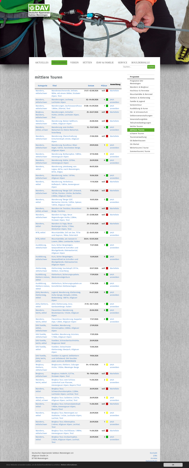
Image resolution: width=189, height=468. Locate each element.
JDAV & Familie (105, 62)
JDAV (38, 292)
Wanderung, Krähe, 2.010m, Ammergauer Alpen (63, 161)
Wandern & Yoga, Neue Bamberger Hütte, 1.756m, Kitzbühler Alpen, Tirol (63, 226)
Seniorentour (136, 105)
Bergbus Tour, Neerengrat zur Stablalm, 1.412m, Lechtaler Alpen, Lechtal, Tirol (67, 415)
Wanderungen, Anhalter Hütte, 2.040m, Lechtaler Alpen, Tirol (65, 115)
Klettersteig (41, 268)
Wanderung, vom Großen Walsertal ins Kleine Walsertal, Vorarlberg (65, 130)
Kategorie (42, 86)
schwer (45, 130)
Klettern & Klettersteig (140, 98)
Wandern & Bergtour (139, 87)
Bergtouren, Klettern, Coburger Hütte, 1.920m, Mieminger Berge (65, 365)
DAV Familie (41, 325)
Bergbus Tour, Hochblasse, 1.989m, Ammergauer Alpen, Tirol (67, 431)
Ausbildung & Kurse (139, 108)
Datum (91, 86)
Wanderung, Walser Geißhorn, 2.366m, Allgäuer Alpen (65, 122)
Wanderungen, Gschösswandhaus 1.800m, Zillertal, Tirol (67, 107)
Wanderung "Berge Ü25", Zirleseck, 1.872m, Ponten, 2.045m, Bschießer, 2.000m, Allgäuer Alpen (66, 193)
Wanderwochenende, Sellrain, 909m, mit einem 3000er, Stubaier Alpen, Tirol (66, 93)
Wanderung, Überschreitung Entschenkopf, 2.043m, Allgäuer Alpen (65, 139)
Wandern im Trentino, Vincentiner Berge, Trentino (66, 209)
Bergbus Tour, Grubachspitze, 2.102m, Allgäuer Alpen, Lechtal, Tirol (65, 439)
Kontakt (153, 453)
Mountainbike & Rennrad (141, 94)
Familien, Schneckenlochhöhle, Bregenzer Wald (65, 341)
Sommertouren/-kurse (140, 151)
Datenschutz (151, 461)
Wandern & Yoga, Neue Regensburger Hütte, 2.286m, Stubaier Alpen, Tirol (64, 217)
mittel (38, 130)
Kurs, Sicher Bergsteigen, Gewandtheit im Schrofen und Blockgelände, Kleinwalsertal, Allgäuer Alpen (65, 249)
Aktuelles (41, 62)
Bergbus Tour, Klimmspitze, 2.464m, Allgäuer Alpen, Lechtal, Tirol (66, 424)
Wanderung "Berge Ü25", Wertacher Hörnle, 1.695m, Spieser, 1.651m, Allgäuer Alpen (67, 202)
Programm (59, 62)
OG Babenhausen (137, 140)
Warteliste (114, 90)
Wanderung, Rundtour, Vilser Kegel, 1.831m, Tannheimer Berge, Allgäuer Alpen (66, 148)
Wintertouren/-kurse (139, 148)
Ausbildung (41, 245)
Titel (54, 86)
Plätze (104, 86)
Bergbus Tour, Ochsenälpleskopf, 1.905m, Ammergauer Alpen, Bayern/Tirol (66, 406)
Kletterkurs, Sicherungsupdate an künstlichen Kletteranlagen (67, 284)
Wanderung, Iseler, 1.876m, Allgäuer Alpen (63, 176)
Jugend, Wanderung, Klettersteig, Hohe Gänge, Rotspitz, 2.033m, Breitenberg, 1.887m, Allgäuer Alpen (66, 296)
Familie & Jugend (137, 101)
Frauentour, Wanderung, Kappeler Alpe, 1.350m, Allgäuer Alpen (67, 320)
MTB (37, 232)
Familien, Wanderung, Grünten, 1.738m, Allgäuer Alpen (65, 335)
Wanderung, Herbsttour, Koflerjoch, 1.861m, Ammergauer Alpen (65, 184)
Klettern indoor (42, 277)
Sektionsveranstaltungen (141, 115)
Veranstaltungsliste (138, 119)
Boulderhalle (140, 62)
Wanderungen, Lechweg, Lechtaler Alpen (62, 100)
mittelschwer (41, 93)
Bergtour (39, 112)
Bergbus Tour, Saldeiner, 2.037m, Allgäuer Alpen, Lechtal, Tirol (66, 398)
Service (122, 62)
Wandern (40, 90)
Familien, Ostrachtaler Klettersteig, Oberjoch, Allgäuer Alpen (65, 349)
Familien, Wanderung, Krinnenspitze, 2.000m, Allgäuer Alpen (65, 328)
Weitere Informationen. (69, 465)
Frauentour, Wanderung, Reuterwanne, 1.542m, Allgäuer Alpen (65, 313)
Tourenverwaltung (138, 137)
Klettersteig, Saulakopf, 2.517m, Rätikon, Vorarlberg (65, 269)
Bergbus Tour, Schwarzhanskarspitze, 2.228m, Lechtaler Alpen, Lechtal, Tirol (65, 391)
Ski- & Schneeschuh (139, 112)
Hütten (87, 62)
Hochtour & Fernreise (139, 90)
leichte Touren (136, 126)
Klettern (44, 304)
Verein (74, 62)
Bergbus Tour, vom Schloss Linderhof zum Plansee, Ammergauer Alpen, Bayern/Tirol (66, 382)
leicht (38, 313)
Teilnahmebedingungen (140, 123)
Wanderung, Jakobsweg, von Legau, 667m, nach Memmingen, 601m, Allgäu (66, 169)
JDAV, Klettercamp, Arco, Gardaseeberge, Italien (62, 305)
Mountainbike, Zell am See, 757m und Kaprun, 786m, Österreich (66, 233)
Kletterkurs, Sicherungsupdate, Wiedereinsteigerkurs (65, 275)
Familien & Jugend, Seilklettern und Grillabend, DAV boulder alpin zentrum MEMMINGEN (65, 358)
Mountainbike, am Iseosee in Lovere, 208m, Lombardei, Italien (66, 240)
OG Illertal (134, 144)
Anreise (154, 458)
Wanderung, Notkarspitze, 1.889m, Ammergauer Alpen (66, 155)
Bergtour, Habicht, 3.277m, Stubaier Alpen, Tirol (63, 374)
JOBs (155, 455)
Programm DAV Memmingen (136, 82)
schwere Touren (137, 133)
